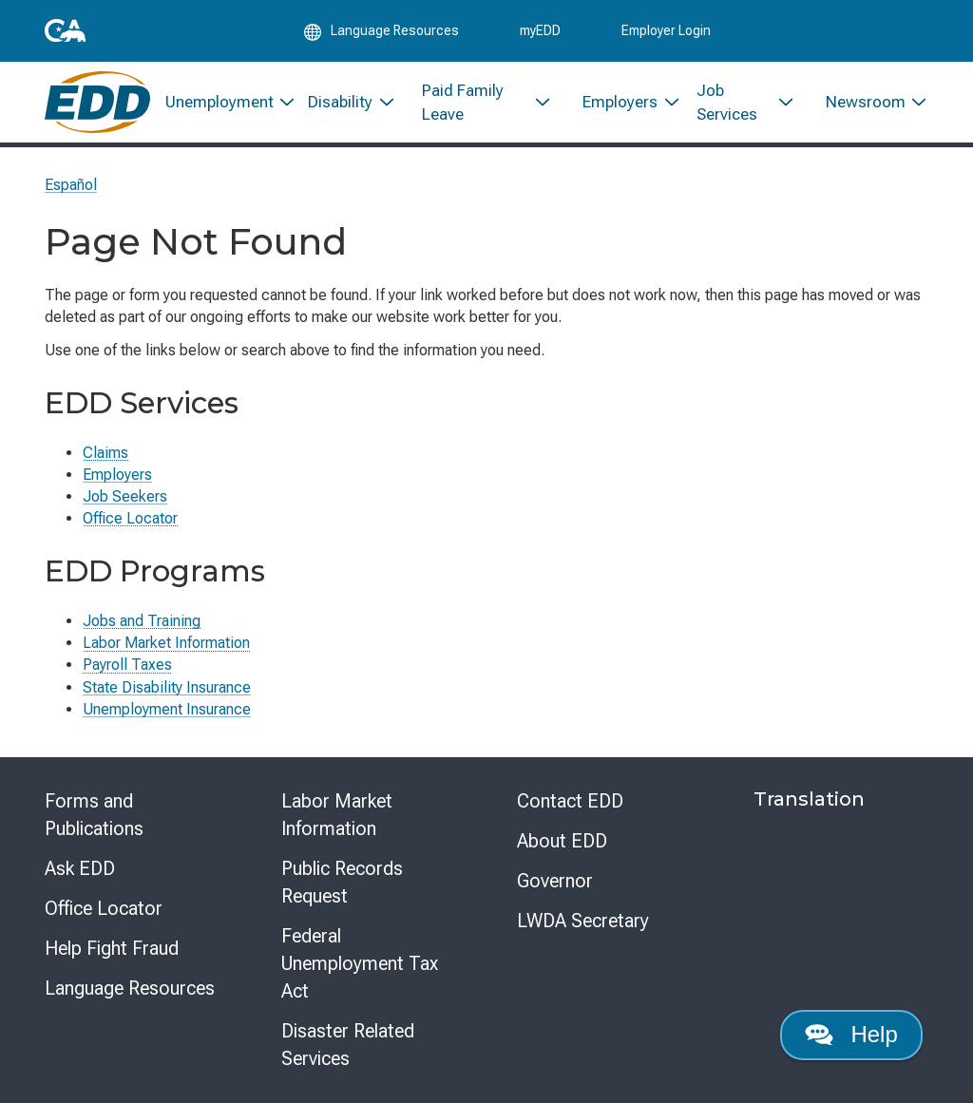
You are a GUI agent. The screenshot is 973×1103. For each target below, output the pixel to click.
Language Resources (130, 988)
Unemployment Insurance (167, 709)
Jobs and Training (141, 621)
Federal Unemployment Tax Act (359, 963)
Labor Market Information (166, 643)
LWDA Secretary (583, 920)
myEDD (540, 30)
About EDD (562, 840)
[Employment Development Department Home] (97, 102)
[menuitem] (222, 102)
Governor (555, 880)
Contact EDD (570, 800)
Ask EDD (80, 868)
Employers (117, 475)
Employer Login (666, 30)
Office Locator (130, 518)
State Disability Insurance (167, 687)
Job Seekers (125, 496)
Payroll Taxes (127, 665)
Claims (105, 453)
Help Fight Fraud (112, 948)
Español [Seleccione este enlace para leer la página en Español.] (71, 185)
